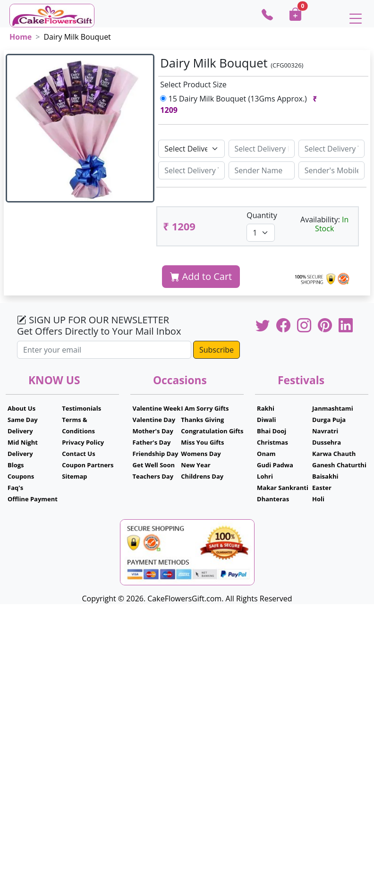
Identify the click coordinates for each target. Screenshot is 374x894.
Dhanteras (273, 499)
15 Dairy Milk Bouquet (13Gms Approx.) (238, 104)
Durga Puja (329, 419)
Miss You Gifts (202, 442)
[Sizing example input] (262, 149)
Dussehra (326, 442)
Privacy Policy (83, 442)
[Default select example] (191, 149)
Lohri (265, 476)
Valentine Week (157, 408)
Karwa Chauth (334, 453)
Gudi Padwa (275, 465)
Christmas (272, 442)
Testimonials (81, 408)
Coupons (21, 476)
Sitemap (74, 476)
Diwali (266, 419)
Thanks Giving (202, 419)
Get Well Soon (154, 465)
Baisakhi (325, 476)
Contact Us (78, 453)
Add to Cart (201, 276)
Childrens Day (202, 476)
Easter (322, 487)
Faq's (15, 487)
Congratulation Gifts (212, 431)
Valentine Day (154, 419)
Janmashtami (332, 408)
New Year (195, 465)
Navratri (325, 431)
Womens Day (201, 453)
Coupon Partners (87, 465)
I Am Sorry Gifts (205, 408)
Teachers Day (153, 476)
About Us (21, 408)
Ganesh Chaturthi (339, 465)
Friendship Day (155, 453)
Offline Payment (33, 499)
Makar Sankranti (282, 487)
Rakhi (265, 408)
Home (20, 37)
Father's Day (152, 442)
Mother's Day (153, 431)
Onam (266, 453)
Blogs (16, 465)
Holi (318, 499)
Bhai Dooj (271, 431)
